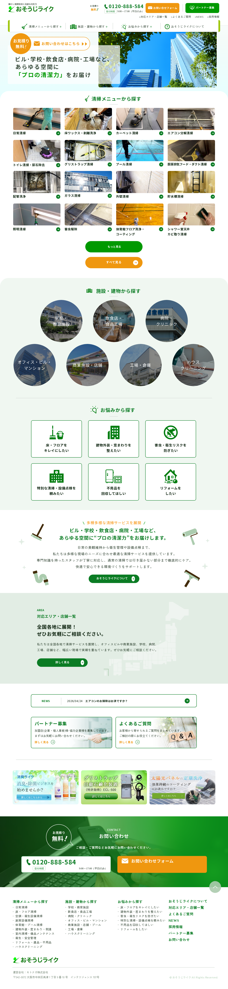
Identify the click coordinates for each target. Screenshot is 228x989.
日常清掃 (21, 914)
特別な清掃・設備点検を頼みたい (143, 927)
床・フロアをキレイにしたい (140, 914)
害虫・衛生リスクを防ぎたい (140, 923)
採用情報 (213, 16)
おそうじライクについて (188, 908)
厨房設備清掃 (24, 927)
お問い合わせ (179, 946)
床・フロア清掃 (25, 918)
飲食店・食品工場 (114, 322)
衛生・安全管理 (25, 945)
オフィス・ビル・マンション (35, 366)
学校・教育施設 (61, 322)
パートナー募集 (181, 940)
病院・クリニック (166, 322)
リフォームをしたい (134, 936)
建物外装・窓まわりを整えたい (141, 918)
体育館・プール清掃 (29, 931)
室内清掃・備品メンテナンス (35, 940)
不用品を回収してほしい (137, 931)
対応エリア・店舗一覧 (153, 16)
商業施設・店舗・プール (84, 931)
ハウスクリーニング (193, 366)
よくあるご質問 (181, 16)
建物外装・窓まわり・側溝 (33, 936)
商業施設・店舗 (87, 366)
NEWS (199, 16)
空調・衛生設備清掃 (29, 923)
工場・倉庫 (140, 366)
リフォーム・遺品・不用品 (33, 949)
